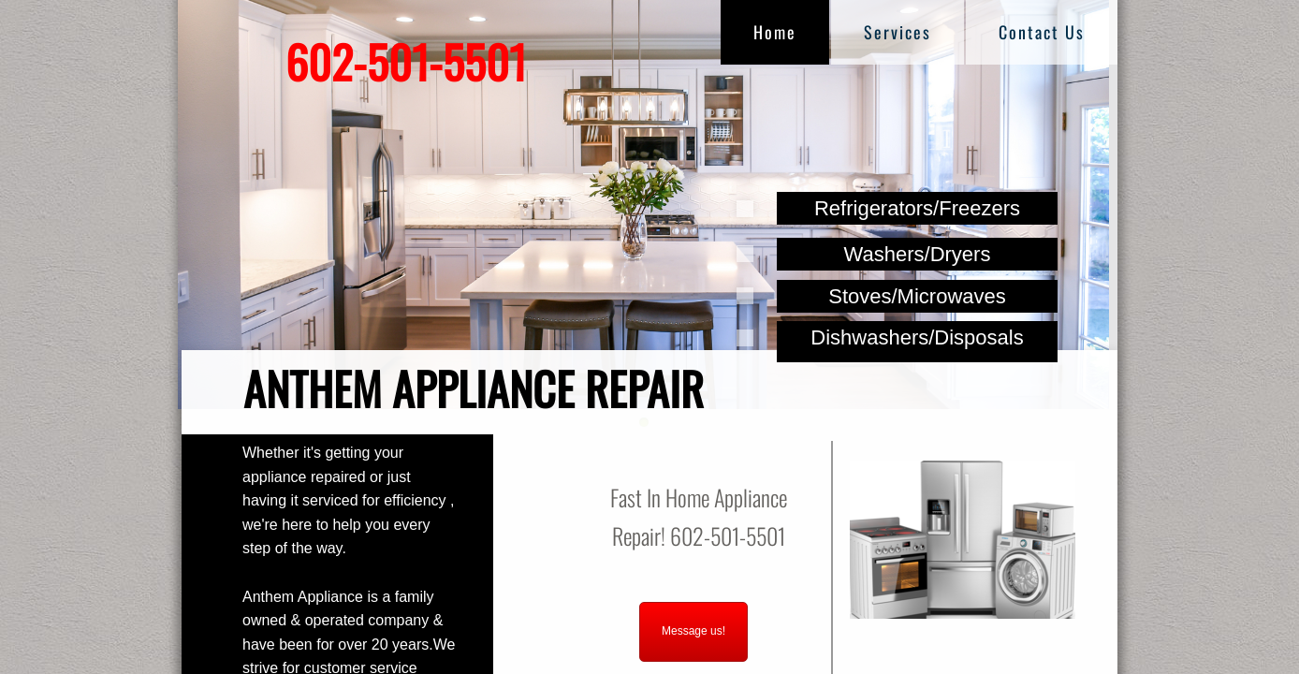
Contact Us (1042, 32)
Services (897, 32)
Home (774, 32)
